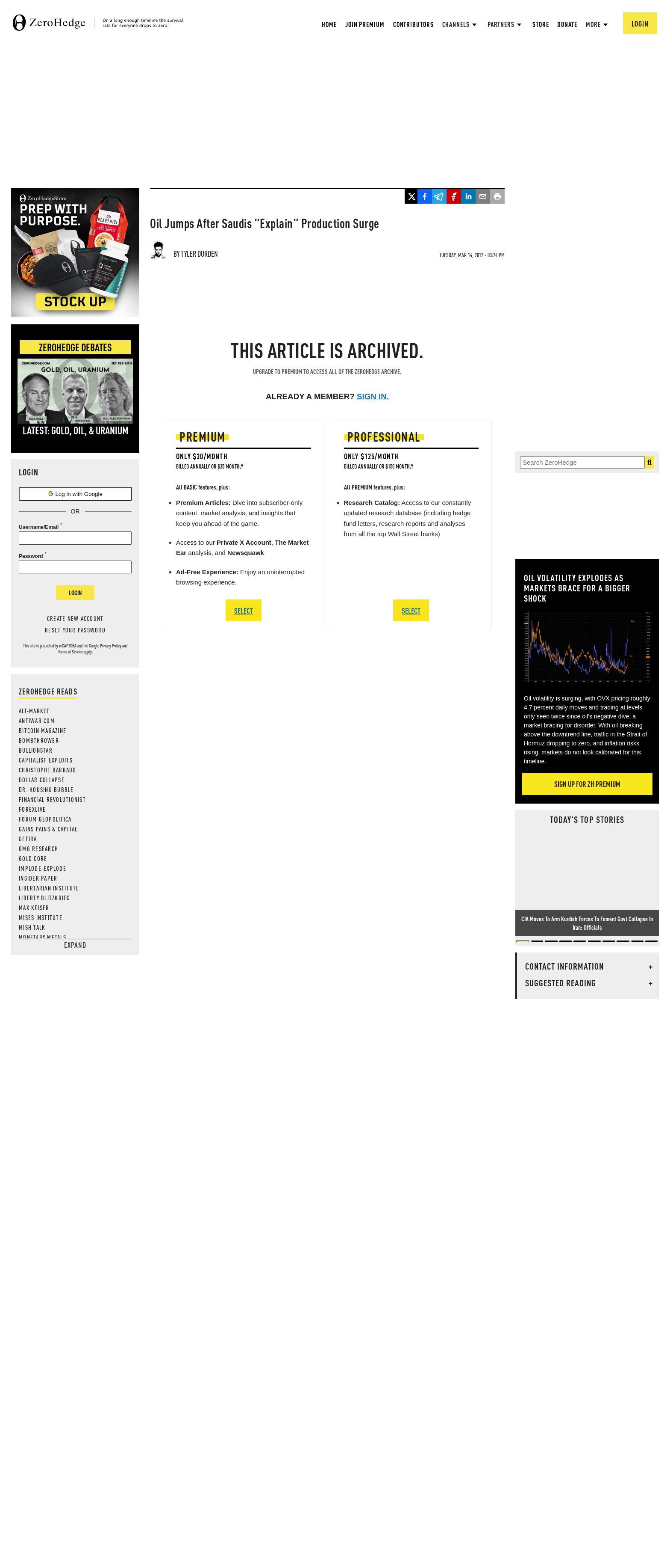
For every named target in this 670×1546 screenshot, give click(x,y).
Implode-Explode (42, 868)
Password (31, 556)
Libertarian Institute (49, 888)
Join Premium (365, 24)
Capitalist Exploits (46, 760)
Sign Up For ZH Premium (587, 784)
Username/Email (39, 527)
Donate (567, 24)
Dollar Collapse (42, 779)
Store (540, 24)
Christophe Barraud (47, 770)
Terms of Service (70, 652)
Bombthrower (39, 740)
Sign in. (373, 396)
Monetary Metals (42, 937)
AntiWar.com (37, 720)
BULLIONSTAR (36, 750)
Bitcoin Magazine (42, 730)
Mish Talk (32, 927)
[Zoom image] (587, 647)
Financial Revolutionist (52, 799)
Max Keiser (34, 907)
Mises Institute (40, 917)
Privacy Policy (110, 646)
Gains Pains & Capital (48, 829)
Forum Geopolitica (45, 819)
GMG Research (38, 848)
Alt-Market (34, 710)
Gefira (28, 838)
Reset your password (75, 630)
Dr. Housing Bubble (46, 789)
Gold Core (33, 858)
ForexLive (32, 809)
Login (75, 592)
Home (329, 24)
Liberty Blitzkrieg (45, 897)
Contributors (413, 24)
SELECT (243, 610)
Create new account (75, 618)
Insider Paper (38, 878)
